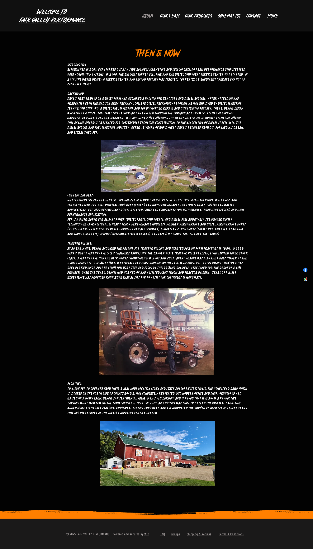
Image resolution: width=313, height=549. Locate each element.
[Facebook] (305, 270)
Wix (146, 534)
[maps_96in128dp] (305, 279)
